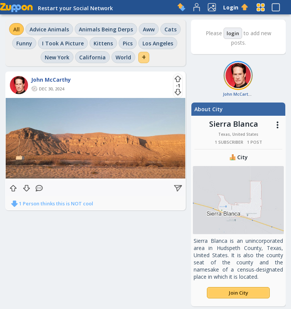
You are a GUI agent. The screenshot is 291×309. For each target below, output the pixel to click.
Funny (24, 43)
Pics (128, 43)
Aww (149, 29)
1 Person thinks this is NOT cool (56, 203)
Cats (170, 29)
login (233, 33)
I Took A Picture (63, 43)
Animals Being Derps (106, 29)
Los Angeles (157, 43)
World (123, 57)
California (92, 57)
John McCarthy (51, 79)
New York (57, 57)
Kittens (103, 43)
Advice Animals (49, 29)
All (16, 29)
